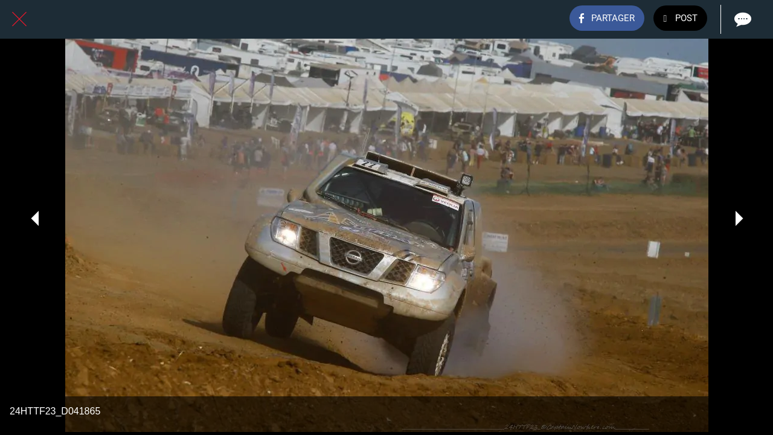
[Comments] (741, 19)
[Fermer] (19, 19)
